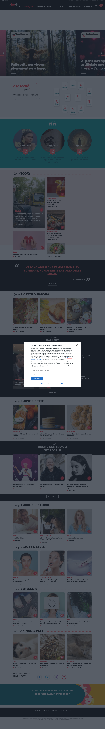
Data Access (52, 383)
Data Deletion (44, 383)
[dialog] (52, 364)
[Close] (77, 345)
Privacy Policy (61, 383)
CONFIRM (38, 378)
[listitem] (52, 370)
